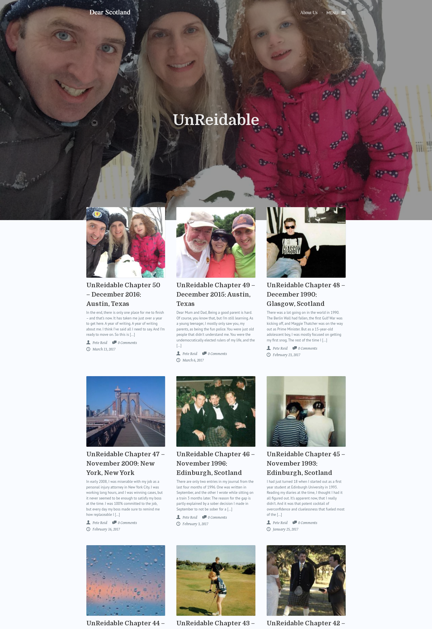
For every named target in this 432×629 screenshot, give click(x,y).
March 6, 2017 (193, 360)
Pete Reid (99, 342)
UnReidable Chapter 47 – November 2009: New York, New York (125, 463)
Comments (127, 343)
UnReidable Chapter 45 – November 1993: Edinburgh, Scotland (306, 463)
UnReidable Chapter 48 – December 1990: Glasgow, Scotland (306, 294)
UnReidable (216, 120)
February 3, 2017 (195, 523)
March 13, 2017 (103, 349)
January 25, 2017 (285, 529)
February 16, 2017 (106, 529)
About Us (309, 12)
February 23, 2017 (286, 354)
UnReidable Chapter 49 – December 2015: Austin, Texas (215, 294)
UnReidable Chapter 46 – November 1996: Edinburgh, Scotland (215, 463)
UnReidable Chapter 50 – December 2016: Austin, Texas (123, 294)
